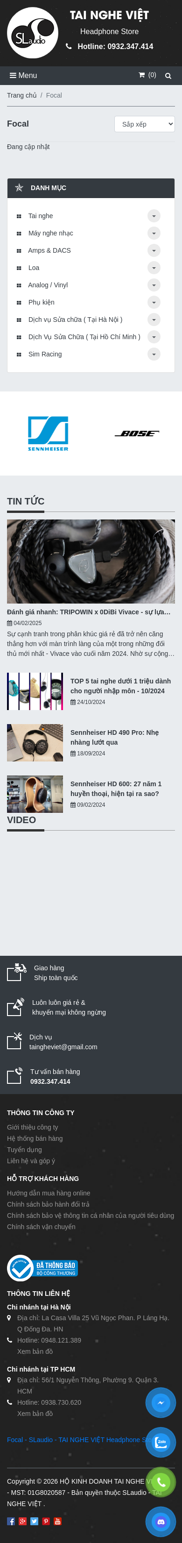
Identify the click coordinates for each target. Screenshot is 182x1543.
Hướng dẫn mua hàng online (49, 1193)
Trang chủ (22, 95)
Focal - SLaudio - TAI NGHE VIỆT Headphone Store (82, 1439)
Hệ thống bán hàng (35, 1138)
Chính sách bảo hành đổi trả (48, 1204)
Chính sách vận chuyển (41, 1226)
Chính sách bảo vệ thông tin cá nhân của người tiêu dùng (90, 1215)
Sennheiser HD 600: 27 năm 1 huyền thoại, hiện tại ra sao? (115, 788)
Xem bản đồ (35, 1351)
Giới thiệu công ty (32, 1127)
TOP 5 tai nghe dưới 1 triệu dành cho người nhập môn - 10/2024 (120, 686)
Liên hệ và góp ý (31, 1161)
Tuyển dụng (24, 1149)
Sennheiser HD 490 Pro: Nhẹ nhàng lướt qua (114, 737)
